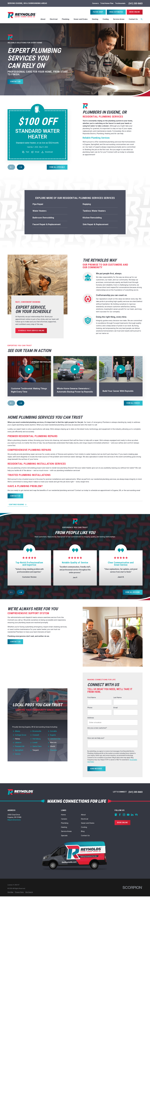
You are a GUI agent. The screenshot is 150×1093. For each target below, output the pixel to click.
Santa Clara (36, 746)
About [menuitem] (43, 19)
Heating (64, 827)
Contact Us (15, 496)
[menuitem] (50, 204)
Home (63, 815)
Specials (64, 836)
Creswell (35, 735)
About (83, 815)
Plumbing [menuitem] (65, 19)
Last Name (117, 697)
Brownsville (36, 731)
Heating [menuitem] (95, 19)
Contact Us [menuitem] (133, 19)
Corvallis (53, 731)
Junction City (55, 739)
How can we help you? (95, 738)
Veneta (17, 754)
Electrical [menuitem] (53, 19)
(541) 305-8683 (135, 3)
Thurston (53, 750)
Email (37, 152)
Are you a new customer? (97, 728)
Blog (83, 831)
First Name (91, 697)
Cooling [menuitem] (106, 19)
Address (90, 718)
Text (27, 152)
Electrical (84, 819)
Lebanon (18, 743)
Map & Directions (14, 820)
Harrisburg (36, 739)
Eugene (53, 735)
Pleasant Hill (19, 746)
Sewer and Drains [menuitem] (81, 19)
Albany (17, 731)
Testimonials (120, 3)
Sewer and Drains (87, 823)
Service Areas (66, 831)
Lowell (34, 743)
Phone (89, 708)
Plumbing (64, 823)
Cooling (84, 827)
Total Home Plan (106, 3)
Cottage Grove (20, 735)
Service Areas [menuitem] (118, 19)
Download (49, 152)
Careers (95, 3)
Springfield (19, 750)
